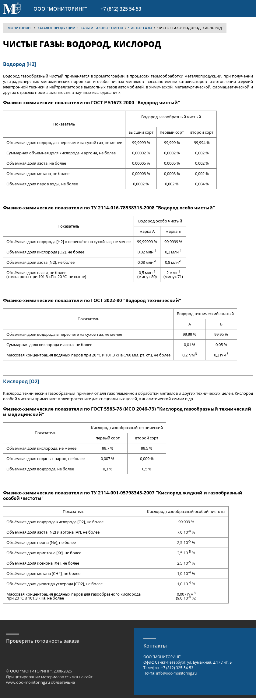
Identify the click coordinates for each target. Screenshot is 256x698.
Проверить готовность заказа (42, 641)
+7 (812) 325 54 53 (120, 8)
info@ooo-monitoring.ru (176, 673)
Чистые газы (140, 28)
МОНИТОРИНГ (20, 28)
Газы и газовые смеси (102, 28)
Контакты (155, 645)
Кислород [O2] (21, 381)
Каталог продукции (56, 28)
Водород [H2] (19, 64)
